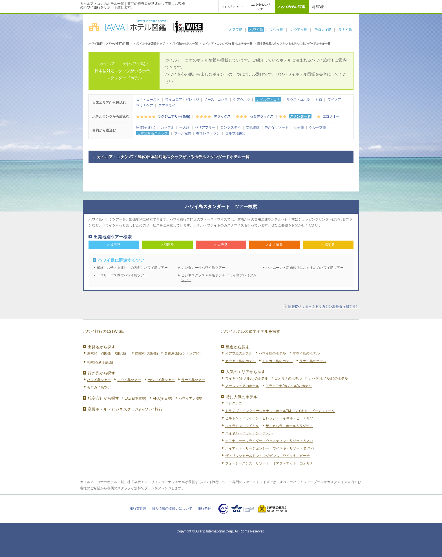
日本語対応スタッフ (152, 133)
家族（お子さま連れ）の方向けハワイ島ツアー (132, 268)
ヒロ (318, 100)
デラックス (222, 116)
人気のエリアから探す (245, 371)
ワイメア (334, 100)
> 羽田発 (167, 245)
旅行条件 (204, 508)
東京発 (92, 353)
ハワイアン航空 (190, 398)
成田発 (120, 353)
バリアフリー (205, 127)
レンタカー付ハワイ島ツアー (203, 268)
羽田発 (106, 353)
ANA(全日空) (162, 398)
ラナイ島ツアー (193, 380)
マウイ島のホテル (306, 353)
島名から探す (237, 347)
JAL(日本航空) (135, 398)
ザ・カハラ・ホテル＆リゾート (289, 426)
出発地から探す (101, 347)
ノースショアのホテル (242, 386)
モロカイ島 (323, 30)
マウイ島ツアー (129, 380)
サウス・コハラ (298, 100)
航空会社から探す (103, 398)
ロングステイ (230, 127)
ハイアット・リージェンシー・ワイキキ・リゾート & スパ (269, 448)
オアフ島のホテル (238, 353)
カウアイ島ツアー (161, 380)
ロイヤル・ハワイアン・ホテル (249, 433)
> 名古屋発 (274, 245)
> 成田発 (113, 245)
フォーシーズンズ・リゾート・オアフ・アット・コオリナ (269, 463)
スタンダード (300, 116)
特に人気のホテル (241, 397)
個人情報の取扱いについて (172, 508)
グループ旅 (317, 127)
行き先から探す (101, 373)
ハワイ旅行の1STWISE (103, 331)
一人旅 (184, 127)
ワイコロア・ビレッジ (182, 100)
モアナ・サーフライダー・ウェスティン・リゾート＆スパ (269, 441)
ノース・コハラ (216, 100)
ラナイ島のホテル (312, 361)
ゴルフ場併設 (235, 133)
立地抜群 (252, 127)
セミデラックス (261, 116)
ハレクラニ (233, 403)
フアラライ (166, 105)
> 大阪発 (221, 245)
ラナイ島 (345, 30)
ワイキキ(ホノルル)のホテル (246, 378)
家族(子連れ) (145, 127)
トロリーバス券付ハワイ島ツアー (122, 275)
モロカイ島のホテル (277, 361)
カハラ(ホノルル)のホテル (328, 378)
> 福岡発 (328, 245)
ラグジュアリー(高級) (174, 116)
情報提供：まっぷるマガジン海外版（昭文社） (323, 307)
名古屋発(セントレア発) (182, 353)
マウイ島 (276, 30)
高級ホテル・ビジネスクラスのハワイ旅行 (125, 409)
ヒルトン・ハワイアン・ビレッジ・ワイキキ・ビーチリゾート (272, 418)
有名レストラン (208, 133)
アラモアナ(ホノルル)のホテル (289, 386)
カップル (167, 127)
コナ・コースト (148, 100)
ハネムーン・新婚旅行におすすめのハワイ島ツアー (305, 268)
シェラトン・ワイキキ (242, 426)
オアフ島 (235, 30)
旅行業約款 (138, 508)
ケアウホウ (241, 100)
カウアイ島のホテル (240, 361)
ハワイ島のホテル (272, 353)
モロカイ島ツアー (100, 387)
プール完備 (182, 133)
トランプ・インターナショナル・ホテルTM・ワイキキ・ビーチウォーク (280, 411)
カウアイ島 (298, 30)
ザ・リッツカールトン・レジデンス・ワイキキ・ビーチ (267, 456)
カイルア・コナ (268, 100)
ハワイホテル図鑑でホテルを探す (250, 331)
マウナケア (144, 105)
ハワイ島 (256, 30)
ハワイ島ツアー (99, 380)
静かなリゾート (276, 127)
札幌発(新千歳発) (100, 362)
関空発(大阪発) (146, 353)
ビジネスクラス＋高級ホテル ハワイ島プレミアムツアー (219, 277)
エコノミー (330, 116)
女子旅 (299, 127)
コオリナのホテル (288, 378)
